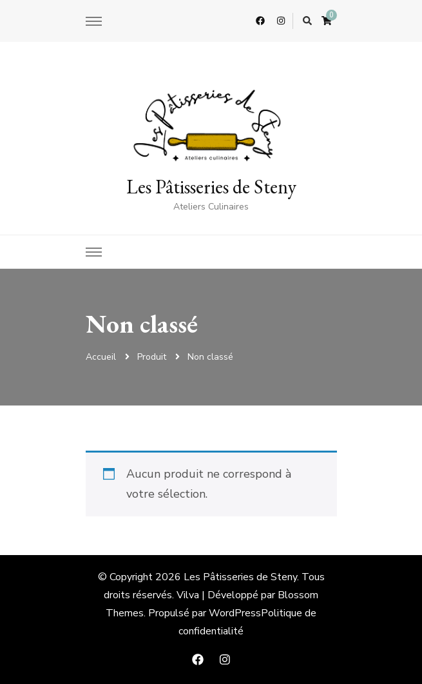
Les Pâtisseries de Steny (211, 186)
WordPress (235, 613)
